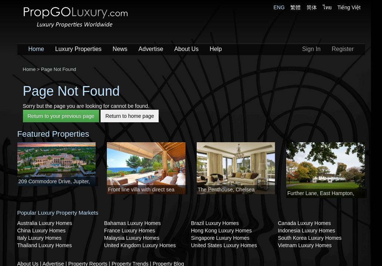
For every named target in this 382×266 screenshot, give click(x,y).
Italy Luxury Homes (39, 238)
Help (216, 49)
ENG (279, 7)
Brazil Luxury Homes (215, 223)
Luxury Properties (78, 49)
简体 (312, 7)
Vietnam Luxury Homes (305, 245)
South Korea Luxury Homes (310, 238)
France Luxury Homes (129, 230)
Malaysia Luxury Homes (131, 238)
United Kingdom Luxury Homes (140, 245)
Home (36, 49)
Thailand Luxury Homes (44, 245)
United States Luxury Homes (224, 245)
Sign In (311, 49)
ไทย (327, 7)
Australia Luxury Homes (44, 223)
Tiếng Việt (349, 7)
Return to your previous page (61, 116)
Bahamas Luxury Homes (132, 223)
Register (343, 49)
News (120, 49)
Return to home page (129, 116)
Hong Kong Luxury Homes (221, 230)
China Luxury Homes (41, 230)
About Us (186, 49)
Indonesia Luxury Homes (306, 230)
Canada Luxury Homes (304, 223)
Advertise (151, 49)
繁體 (295, 7)
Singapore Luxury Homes (220, 238)
